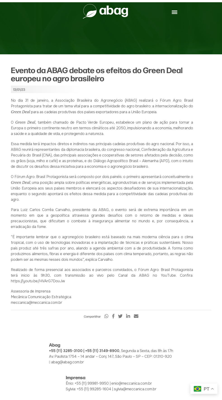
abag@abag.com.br (67, 362)
